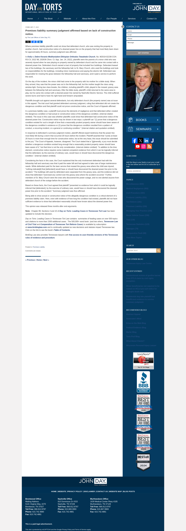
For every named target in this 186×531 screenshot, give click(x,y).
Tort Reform (132, 200)
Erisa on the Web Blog (134, 310)
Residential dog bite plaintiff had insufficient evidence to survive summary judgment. (142, 289)
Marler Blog (130, 319)
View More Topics (132, 234)
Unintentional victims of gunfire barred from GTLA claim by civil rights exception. (142, 272)
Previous (30, 260)
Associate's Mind (132, 306)
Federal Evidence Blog (134, 314)
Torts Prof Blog (131, 323)
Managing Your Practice (137, 209)
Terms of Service (81, 515)
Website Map (113, 475)
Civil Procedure (134, 192)
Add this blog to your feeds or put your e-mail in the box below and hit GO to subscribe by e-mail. (143, 164)
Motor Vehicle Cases (136, 213)
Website (67, 19)
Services (132, 19)
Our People (112, 19)
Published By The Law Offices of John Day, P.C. (147, 8)
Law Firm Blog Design (149, 526)
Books (141, 120)
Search (158, 246)
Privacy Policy (77, 475)
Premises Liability (39, 247)
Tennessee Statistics (136, 221)
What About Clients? (133, 327)
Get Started (143, 53)
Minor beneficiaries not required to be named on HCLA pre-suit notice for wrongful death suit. (142, 280)
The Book (48, 19)
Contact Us (102, 475)
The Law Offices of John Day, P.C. (55, 526)
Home (30, 19)
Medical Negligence (135, 188)
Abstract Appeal (132, 302)
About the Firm (88, 19)
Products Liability (134, 196)
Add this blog (132, 160)
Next (46, 260)
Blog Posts (126, 475)
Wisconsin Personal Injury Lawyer (138, 331)
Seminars (143, 129)
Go (157, 171)
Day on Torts (43, 8)
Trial (130, 217)
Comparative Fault (134, 229)
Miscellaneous (133, 184)
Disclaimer (90, 475)
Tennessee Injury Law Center (137, 259)
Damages (131, 225)
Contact (152, 19)
